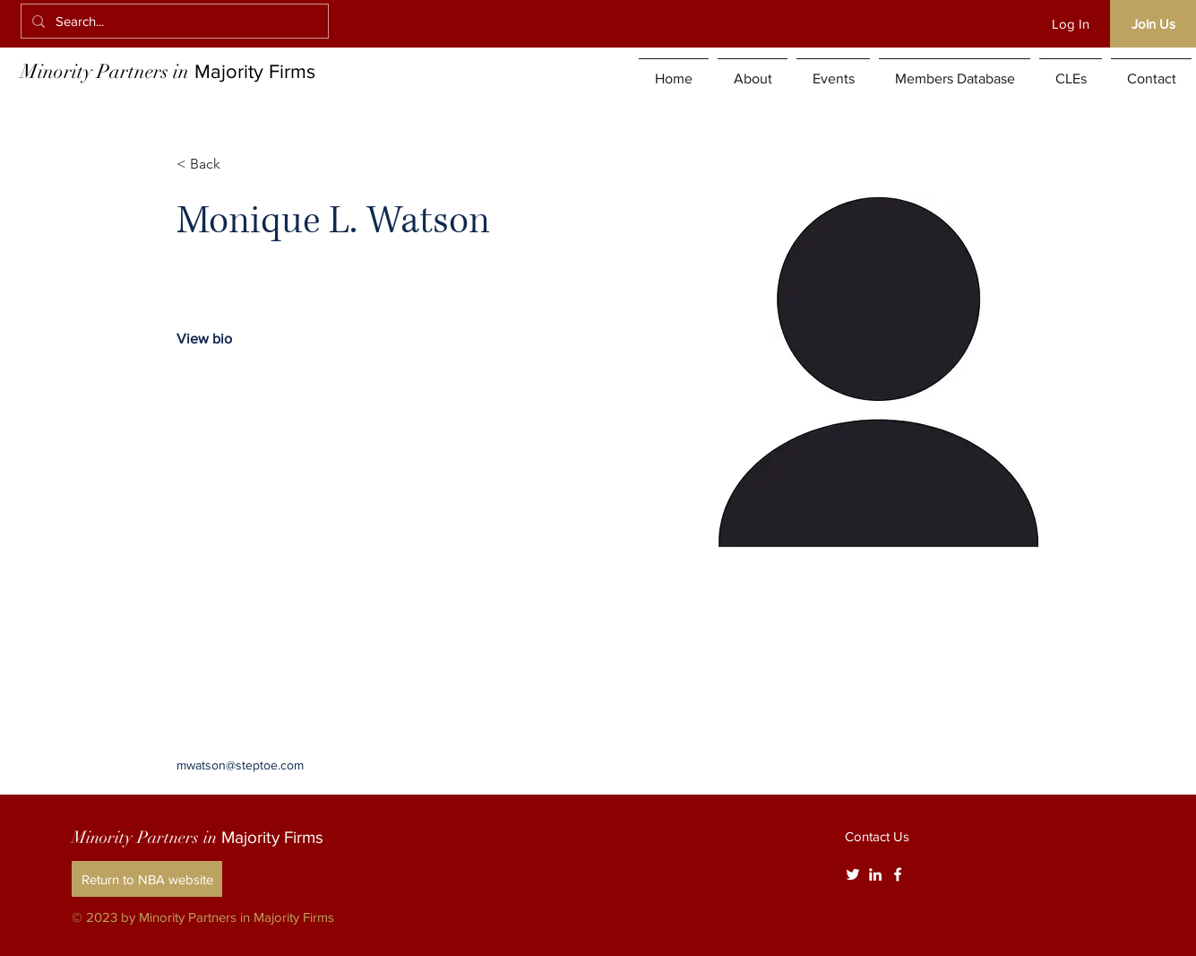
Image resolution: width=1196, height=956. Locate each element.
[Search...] (173, 21)
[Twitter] (853, 874)
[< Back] (211, 165)
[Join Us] (1153, 24)
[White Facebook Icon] (898, 874)
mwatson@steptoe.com (240, 765)
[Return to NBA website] (147, 879)
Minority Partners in (168, 71)
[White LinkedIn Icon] (875, 874)
